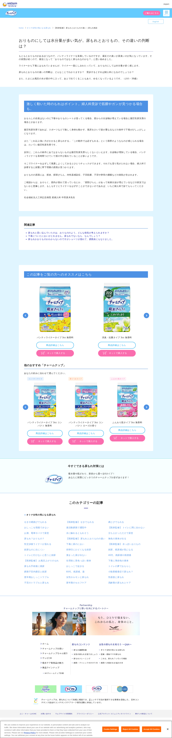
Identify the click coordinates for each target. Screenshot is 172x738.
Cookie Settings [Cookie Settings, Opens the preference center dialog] (110, 731)
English (156, 21)
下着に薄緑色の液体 (118, 560)
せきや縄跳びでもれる (35, 522)
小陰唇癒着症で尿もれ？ (120, 572)
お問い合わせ (46, 713)
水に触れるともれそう (77, 533)
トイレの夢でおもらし (119, 566)
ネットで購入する (56, 353)
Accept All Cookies (152, 731)
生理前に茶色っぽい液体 (78, 560)
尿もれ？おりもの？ (34, 538)
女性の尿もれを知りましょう (86, 654)
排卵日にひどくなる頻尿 (78, 549)
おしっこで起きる (75, 566)
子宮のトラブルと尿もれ (36, 583)
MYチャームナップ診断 (54, 673)
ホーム (45, 643)
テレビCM (47, 658)
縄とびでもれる (116, 522)
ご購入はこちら (152, 13)
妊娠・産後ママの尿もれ (111, 654)
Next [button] (146, 315)
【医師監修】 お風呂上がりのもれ (41, 560)
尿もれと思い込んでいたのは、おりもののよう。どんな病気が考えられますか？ (68, 233)
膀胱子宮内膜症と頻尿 (35, 572)
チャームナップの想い (53, 648)
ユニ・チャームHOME (28, 713)
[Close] (168, 731)
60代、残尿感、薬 (75, 572)
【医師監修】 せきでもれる (80, 522)
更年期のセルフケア (76, 583)
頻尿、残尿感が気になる (120, 549)
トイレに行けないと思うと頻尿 (40, 555)
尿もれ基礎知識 (80, 650)
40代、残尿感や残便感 (119, 555)
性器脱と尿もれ (116, 577)
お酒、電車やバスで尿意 (36, 533)
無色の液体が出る (117, 538)
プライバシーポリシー (85, 713)
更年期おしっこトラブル (36, 577)
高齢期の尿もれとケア (119, 583)
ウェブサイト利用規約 (63, 713)
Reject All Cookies (130, 731)
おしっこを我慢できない (36, 527)
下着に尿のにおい (75, 544)
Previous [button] (25, 315)
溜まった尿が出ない (76, 555)
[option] (55, 319)
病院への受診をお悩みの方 (112, 663)
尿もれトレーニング (82, 658)
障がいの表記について (143, 713)
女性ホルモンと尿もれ (77, 577)
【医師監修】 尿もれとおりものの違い (85, 538)
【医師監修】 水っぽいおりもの (124, 544)
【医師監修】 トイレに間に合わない (126, 527)
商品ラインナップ (50, 667)
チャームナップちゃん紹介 (55, 653)
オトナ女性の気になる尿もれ (41, 515)
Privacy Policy (30, 734)
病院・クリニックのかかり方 (86, 663)
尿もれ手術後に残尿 (34, 566)
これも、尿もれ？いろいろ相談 (114, 658)
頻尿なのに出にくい (34, 549)
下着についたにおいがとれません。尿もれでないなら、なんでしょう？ (64, 236)
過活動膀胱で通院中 (76, 527)
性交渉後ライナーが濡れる (37, 544)
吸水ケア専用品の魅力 (53, 662)
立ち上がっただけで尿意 (120, 533)
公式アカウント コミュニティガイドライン (114, 713)
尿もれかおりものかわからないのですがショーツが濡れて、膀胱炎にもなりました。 (71, 239)
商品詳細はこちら (55, 345)
